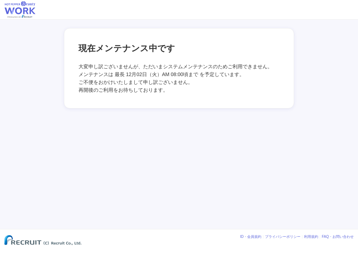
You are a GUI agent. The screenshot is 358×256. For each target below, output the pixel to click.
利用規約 (311, 237)
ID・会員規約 (250, 237)
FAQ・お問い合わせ (338, 237)
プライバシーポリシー (282, 237)
